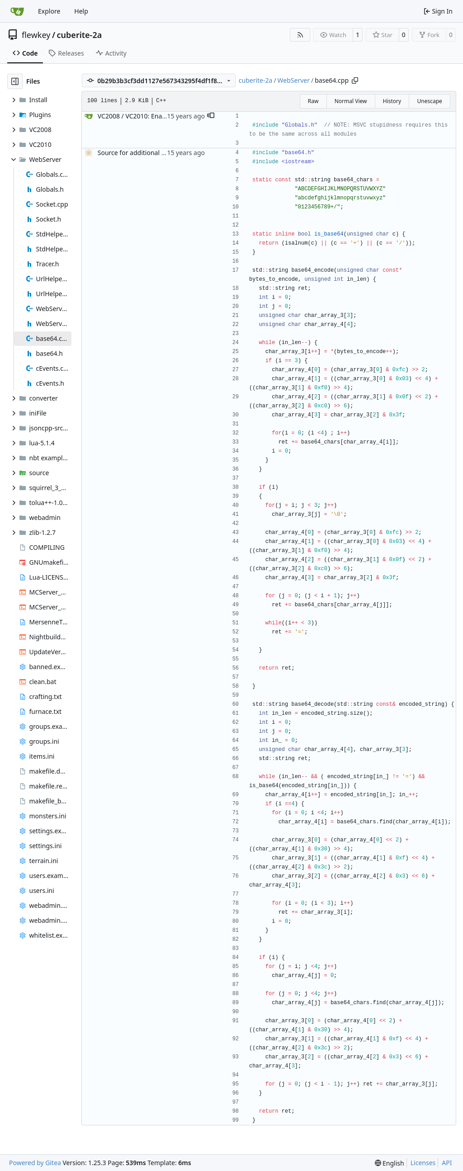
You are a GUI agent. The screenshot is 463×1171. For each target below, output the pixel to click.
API (447, 1162)
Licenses (423, 1162)
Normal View (351, 101)
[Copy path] (355, 80)
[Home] (17, 11)
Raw (313, 101)
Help (81, 11)
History (392, 101)
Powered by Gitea (35, 1162)
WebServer (294, 80)
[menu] (389, 1163)
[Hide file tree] (15, 81)
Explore (49, 11)
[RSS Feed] (300, 35)
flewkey (36, 34)
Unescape (429, 101)
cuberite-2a (79, 34)
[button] (210, 116)
